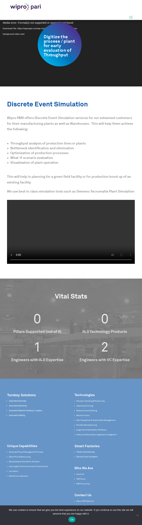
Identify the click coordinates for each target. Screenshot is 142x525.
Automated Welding (17, 415)
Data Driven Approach (18, 476)
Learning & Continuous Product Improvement (28, 466)
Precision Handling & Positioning (90, 401)
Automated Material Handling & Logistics (25, 411)
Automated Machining (18, 406)
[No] (137, 515)
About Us (80, 474)
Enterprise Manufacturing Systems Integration (96, 435)
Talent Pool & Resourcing (19, 457)
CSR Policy (80, 479)
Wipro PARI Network (85, 501)
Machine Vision (83, 415)
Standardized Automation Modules (24, 462)
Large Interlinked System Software (91, 430)
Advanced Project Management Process (26, 452)
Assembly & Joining (84, 406)
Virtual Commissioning (85, 452)
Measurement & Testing (86, 411)
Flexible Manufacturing (86, 425)
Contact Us (83, 495)
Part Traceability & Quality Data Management (96, 420)
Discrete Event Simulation (87, 457)
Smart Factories (87, 446)
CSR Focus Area (83, 484)
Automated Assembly (17, 401)
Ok (71, 519)
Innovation (13, 471)
